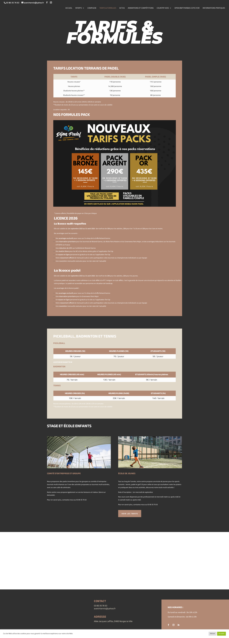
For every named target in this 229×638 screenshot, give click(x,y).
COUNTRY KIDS (163, 8)
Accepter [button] (221, 634)
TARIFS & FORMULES (107, 8)
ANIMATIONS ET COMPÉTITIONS (141, 8)
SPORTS (78, 8)
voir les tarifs (130, 513)
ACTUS (122, 8)
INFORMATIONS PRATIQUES (214, 8)
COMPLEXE (91, 8)
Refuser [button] (212, 634)
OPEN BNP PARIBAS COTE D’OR (186, 8)
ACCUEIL (68, 8)
